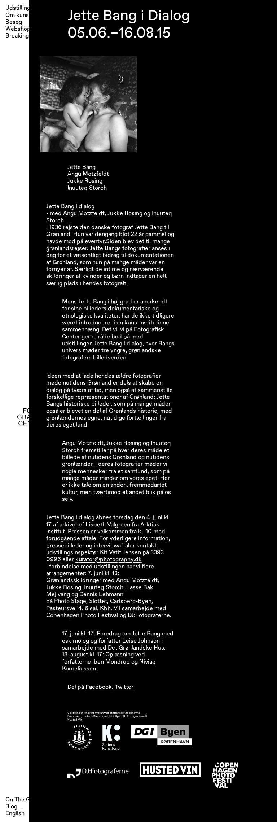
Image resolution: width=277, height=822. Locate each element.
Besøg (13, 22)
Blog (11, 806)
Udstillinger (20, 8)
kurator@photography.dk (108, 559)
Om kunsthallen (26, 15)
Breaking (17, 35)
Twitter (124, 687)
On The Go (19, 799)
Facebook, (99, 687)
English (15, 813)
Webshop (18, 29)
